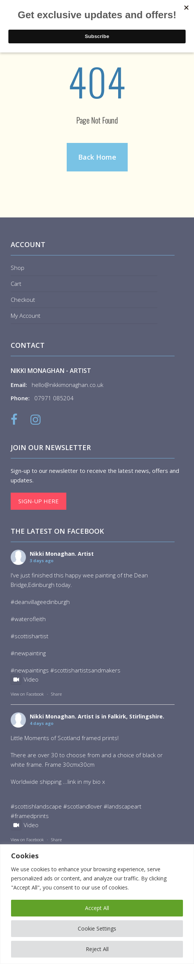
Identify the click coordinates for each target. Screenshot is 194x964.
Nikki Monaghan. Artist (62, 553)
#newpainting (28, 653)
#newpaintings (30, 670)
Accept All (97, 908)
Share (56, 694)
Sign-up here (38, 501)
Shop (17, 267)
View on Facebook (27, 694)
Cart (16, 283)
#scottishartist (29, 636)
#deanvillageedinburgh (40, 602)
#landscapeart (122, 806)
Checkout (23, 299)
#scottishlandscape (36, 806)
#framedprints (30, 816)
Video (24, 679)
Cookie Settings (97, 928)
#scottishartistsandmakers (85, 670)
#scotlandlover (82, 806)
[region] (97, 904)
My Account (25, 315)
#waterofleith (28, 619)
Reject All (97, 949)
